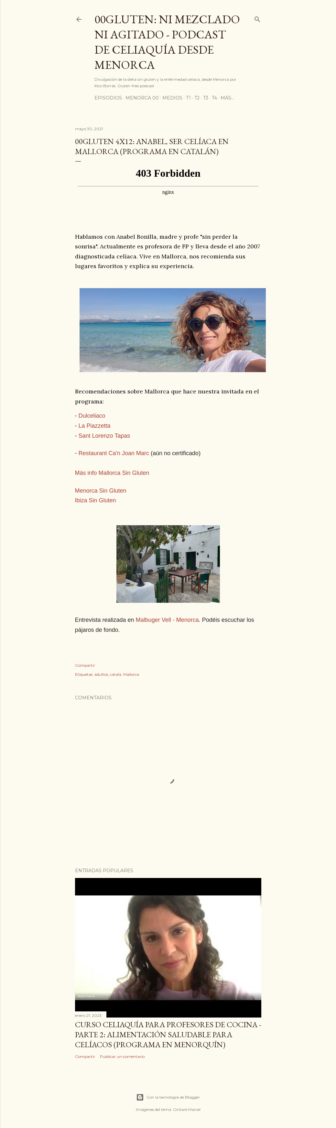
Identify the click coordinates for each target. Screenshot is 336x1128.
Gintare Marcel (187, 1109)
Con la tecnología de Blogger (168, 1097)
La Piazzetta (95, 426)
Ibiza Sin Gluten (95, 500)
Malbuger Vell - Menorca (167, 620)
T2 (197, 98)
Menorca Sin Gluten (100, 490)
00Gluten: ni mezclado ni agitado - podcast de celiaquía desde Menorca (167, 42)
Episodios (108, 98)
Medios (172, 98)
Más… (227, 98)
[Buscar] (257, 18)
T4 (214, 98)
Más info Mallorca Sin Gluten (112, 473)
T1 (188, 98)
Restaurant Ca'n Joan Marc (114, 453)
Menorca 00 (142, 98)
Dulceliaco (92, 416)
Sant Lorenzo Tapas (104, 436)
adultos (101, 674)
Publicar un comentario (122, 1056)
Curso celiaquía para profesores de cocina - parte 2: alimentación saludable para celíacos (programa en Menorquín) (168, 1034)
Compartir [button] (85, 665)
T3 (205, 98)
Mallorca (131, 674)
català (115, 674)
